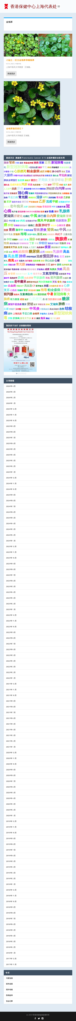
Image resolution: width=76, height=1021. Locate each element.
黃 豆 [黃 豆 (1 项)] (61, 286)
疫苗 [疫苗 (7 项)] (48, 247)
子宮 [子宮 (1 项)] (36, 243)
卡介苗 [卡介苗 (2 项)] (12, 220)
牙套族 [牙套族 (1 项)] (39, 206)
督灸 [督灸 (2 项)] (59, 281)
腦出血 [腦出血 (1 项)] (6, 184)
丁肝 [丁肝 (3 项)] (31, 243)
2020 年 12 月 (11, 752)
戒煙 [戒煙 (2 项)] (47, 269)
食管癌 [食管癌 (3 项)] (11, 273)
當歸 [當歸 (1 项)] (38, 290)
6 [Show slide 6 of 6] (25, 373)
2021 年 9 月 (11, 701)
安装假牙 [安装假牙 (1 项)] (25, 309)
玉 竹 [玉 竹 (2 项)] (30, 273)
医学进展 (9, 984)
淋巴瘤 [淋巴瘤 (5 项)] (42, 216)
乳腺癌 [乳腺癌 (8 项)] (57, 251)
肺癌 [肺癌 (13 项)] (22, 256)
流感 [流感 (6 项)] (49, 201)
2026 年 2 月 (11, 397)
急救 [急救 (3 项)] (61, 308)
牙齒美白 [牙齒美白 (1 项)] (43, 313)
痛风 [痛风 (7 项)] (40, 220)
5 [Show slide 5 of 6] (23, 373)
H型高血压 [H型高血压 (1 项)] (44, 309)
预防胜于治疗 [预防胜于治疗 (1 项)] (53, 243)
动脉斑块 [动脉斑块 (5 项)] (61, 220)
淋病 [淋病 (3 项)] (36, 162)
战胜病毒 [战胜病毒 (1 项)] (36, 260)
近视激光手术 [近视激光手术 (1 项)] (64, 202)
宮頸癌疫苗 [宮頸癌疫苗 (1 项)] (30, 264)
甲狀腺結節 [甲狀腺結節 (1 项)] (33, 202)
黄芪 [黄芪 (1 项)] (38, 318)
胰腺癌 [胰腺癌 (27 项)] (61, 238)
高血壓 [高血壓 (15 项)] (13, 256)
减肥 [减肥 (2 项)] (42, 171)
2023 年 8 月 (11, 569)
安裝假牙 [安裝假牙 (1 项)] (13, 193)
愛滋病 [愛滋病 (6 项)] (61, 216)
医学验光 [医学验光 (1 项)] (39, 286)
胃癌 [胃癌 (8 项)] (12, 230)
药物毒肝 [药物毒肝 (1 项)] (55, 167)
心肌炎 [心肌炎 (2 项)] (13, 290)
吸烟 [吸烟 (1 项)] (12, 282)
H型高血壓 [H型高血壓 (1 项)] (33, 167)
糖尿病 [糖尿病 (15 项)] (34, 251)
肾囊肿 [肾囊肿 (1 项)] (15, 239)
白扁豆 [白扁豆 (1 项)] (21, 239)
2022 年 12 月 (11, 615)
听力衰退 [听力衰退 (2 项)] (14, 299)
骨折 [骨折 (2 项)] (25, 290)
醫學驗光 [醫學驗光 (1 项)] (65, 247)
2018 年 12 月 (11, 890)
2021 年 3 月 (11, 735)
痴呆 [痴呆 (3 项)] (43, 318)
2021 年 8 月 (11, 707)
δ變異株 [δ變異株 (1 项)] (51, 239)
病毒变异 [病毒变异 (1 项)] (48, 175)
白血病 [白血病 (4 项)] (12, 285)
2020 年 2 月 (11, 810)
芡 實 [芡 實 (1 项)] (70, 239)
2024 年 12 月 (11, 478)
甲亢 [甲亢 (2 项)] (44, 167)
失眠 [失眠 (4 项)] (59, 269)
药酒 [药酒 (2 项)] (30, 184)
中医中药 (18, 64)
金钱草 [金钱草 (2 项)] (36, 313)
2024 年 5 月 (11, 518)
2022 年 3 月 (11, 667)
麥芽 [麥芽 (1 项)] (50, 184)
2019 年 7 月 (11, 850)
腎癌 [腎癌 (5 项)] (12, 162)
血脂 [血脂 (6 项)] (38, 225)
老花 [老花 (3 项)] (61, 256)
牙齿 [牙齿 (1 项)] (68, 243)
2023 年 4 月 (11, 592)
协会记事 (9, 1001)
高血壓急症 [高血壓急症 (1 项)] (28, 175)
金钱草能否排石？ (14, 128)
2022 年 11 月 (11, 621)
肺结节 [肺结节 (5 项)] (46, 225)
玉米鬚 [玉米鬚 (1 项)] (18, 309)
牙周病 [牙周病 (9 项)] (43, 180)
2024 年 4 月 (11, 523)
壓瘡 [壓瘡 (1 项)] (63, 171)
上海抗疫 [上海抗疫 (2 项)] (17, 313)
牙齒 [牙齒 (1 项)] (64, 282)
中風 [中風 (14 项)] (33, 215)
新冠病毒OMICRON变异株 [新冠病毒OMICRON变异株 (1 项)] (29, 211)
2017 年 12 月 (11, 958)
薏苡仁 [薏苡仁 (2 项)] (34, 180)
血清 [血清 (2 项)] (20, 247)
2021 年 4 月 (11, 730)
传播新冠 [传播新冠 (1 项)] (49, 252)
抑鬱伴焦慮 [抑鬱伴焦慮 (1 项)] (18, 175)
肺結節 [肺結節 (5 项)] (50, 188)
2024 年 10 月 (11, 489)
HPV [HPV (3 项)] (45, 197)
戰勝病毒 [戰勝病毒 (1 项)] (15, 269)
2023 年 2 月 (11, 604)
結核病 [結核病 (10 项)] (23, 251)
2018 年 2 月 (11, 947)
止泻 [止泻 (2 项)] (42, 251)
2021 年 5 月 (11, 724)
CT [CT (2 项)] (33, 285)
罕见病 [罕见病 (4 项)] (63, 175)
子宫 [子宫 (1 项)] (12, 171)
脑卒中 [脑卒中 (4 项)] (19, 230)
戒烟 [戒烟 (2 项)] (22, 299)
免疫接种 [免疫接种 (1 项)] (40, 247)
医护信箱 (9, 989)
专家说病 (9, 978)
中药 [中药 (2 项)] (38, 239)
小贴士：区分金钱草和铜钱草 (20, 60)
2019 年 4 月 (11, 867)
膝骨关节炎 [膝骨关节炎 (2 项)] (25, 318)
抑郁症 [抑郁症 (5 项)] (43, 243)
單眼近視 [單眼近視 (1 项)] (41, 304)
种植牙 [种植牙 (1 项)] (12, 309)
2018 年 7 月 (11, 918)
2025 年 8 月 (11, 432)
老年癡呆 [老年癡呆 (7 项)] (20, 281)
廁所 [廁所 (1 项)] (69, 184)
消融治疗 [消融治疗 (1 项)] (20, 286)
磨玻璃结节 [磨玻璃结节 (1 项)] (56, 247)
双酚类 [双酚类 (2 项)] (62, 243)
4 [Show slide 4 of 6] (22, 373)
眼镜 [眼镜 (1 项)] (48, 304)
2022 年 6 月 (11, 649)
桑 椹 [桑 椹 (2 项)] (45, 299)
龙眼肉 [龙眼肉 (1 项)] (21, 260)
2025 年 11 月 (11, 415)
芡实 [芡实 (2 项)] (54, 281)
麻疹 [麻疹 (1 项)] (18, 221)
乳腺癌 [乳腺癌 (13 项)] (64, 211)
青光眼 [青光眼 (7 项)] (20, 264)
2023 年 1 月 (11, 609)
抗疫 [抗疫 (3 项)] (14, 188)
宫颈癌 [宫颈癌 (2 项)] (16, 234)
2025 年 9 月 (11, 426)
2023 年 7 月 (11, 575)
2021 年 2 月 (11, 741)
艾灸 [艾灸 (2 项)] (68, 171)
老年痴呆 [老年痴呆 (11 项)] (16, 206)
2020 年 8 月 (11, 775)
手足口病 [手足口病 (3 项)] (13, 197)
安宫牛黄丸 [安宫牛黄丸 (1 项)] (32, 234)
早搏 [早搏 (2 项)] (67, 304)
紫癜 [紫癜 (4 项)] (41, 162)
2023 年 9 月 (11, 564)
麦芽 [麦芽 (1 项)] (58, 318)
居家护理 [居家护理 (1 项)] (64, 260)
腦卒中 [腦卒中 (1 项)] (53, 264)
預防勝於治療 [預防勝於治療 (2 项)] (54, 299)
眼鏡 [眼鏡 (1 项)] (10, 252)
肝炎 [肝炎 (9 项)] (43, 229)
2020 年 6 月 (11, 787)
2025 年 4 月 (11, 455)
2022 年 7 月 (11, 644)
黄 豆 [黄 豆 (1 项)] (34, 318)
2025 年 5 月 (11, 449)
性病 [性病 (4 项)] (6, 243)
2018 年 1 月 (11, 953)
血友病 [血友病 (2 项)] (21, 180)
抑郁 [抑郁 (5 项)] (11, 225)
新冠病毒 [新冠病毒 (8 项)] (60, 294)
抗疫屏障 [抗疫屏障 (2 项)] (28, 277)
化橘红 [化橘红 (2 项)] (26, 216)
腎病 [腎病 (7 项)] (37, 230)
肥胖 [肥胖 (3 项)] (8, 201)
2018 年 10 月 (11, 901)
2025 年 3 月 (11, 460)
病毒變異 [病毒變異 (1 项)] (51, 234)
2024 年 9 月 (11, 495)
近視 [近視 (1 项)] (35, 294)
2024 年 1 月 (11, 541)
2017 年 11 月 (11, 964)
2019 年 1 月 (11, 884)
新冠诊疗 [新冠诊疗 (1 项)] (24, 225)
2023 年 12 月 (11, 546)
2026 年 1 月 (11, 403)
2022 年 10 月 (11, 626)
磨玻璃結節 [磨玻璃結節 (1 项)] (14, 243)
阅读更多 (11, 73)
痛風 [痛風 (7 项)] (11, 260)
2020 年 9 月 (11, 770)
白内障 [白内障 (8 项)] (60, 188)
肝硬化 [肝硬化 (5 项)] (18, 216)
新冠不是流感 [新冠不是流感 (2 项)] (14, 304)
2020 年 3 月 (11, 804)
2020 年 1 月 (11, 815)
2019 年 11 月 (11, 827)
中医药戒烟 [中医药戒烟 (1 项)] (28, 230)
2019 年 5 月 (11, 861)
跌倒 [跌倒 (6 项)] (21, 277)
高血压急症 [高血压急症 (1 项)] (54, 309)
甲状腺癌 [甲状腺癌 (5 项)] (49, 220)
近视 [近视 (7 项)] (48, 162)
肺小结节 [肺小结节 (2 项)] (56, 171)
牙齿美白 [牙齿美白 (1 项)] (40, 269)
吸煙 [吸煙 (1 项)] (42, 211)
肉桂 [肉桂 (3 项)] (22, 220)
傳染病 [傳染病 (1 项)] (53, 225)
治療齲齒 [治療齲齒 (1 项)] (65, 193)
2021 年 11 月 (11, 689)
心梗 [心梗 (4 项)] (57, 260)
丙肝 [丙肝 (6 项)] (24, 184)
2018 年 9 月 (11, 907)
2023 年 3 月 (11, 598)
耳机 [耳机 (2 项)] (47, 277)
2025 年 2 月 (11, 466)
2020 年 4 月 (11, 798)
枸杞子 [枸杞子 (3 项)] (58, 234)
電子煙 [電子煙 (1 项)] (53, 318)
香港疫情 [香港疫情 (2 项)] (46, 206)
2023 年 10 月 (11, 558)
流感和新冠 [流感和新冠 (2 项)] (15, 184)
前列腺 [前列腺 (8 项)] (8, 294)
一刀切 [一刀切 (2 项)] (44, 184)
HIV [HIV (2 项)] (54, 206)
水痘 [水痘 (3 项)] (47, 264)
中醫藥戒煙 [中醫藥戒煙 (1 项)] (40, 264)
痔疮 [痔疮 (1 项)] (49, 167)
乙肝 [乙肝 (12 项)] (42, 201)
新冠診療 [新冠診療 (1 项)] (32, 290)
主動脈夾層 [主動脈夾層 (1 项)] (60, 206)
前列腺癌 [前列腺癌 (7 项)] (56, 277)
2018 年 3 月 (11, 941)
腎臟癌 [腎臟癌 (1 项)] (31, 193)
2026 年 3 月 (11, 392)
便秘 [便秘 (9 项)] (30, 304)
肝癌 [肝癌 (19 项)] (68, 179)
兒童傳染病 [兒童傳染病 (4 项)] (26, 294)
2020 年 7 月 (11, 781)
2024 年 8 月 (11, 500)
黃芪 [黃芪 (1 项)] (45, 234)
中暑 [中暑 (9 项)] (50, 294)
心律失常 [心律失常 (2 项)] (61, 225)
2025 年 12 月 (11, 409)
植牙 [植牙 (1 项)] (65, 184)
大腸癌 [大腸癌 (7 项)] (8, 175)
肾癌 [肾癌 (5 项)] (69, 216)
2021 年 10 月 (11, 695)
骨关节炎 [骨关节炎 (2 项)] (37, 273)
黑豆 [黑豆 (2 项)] (24, 304)
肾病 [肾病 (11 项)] (50, 229)
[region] (20, 351)
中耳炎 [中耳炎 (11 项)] (34, 308)
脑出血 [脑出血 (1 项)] (55, 175)
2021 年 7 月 (11, 712)
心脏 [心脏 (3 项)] (6, 308)
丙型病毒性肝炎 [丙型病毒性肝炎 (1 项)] (41, 193)
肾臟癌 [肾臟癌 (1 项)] (20, 290)
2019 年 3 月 (11, 873)
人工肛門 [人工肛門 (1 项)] (7, 189)
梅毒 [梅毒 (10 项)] (23, 234)
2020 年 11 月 (11, 758)
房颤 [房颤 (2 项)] (10, 318)
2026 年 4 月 (11, 386)
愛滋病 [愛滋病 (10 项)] (9, 215)
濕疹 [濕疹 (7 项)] (32, 239)
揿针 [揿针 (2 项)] (56, 211)
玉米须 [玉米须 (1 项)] (50, 313)
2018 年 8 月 (11, 913)
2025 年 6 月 (11, 443)
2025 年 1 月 (11, 472)
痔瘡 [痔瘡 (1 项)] (61, 184)
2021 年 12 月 (11, 684)
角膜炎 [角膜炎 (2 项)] (53, 269)
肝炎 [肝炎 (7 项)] (20, 188)
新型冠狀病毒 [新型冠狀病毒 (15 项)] (17, 166)
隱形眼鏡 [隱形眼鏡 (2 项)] (41, 294)
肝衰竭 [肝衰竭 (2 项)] (16, 318)
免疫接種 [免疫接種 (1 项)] (36, 184)
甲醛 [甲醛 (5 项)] (55, 201)
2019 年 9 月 (11, 838)
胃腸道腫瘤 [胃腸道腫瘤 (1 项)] (64, 167)
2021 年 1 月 (11, 747)
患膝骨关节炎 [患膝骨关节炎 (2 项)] (10, 247)
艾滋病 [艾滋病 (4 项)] (54, 304)
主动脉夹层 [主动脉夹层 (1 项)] (53, 286)
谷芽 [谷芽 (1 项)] (26, 206)
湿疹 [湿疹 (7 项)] (39, 197)
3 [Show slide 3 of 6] (20, 373)
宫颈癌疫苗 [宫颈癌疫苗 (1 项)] (24, 243)
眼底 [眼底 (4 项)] (39, 234)
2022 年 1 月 (11, 678)
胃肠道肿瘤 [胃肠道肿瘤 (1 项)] (28, 163)
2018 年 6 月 (11, 924)
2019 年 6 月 (11, 855)
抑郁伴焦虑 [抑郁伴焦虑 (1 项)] (31, 256)
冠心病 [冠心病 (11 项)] (23, 192)
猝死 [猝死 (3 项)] (15, 251)
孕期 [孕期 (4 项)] (9, 239)
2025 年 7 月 (11, 437)
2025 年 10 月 (11, 420)
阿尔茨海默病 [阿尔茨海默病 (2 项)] (45, 281)
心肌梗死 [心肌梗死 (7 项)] (20, 171)
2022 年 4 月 (11, 661)
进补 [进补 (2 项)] (10, 313)
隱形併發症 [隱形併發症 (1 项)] (31, 269)
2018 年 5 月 (11, 930)
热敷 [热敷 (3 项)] (51, 211)
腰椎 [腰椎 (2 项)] (59, 264)
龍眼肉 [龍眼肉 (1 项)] (16, 294)
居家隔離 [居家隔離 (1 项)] (52, 197)
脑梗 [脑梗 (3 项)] (6, 162)
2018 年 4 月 (11, 936)
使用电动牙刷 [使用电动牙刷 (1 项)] (38, 175)
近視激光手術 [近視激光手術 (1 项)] (31, 221)
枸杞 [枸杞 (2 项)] (56, 230)
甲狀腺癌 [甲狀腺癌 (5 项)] (39, 277)
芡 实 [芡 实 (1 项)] (26, 239)
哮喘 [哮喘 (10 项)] (55, 184)
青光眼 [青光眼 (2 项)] (59, 197)
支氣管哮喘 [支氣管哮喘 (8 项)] (56, 180)
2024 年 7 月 (11, 506)
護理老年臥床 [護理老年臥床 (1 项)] (32, 282)
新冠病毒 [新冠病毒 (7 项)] (57, 162)
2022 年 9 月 (11, 632)
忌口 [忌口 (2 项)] (6, 220)
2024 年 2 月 (11, 535)
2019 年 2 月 (11, 878)
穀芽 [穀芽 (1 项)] (46, 211)
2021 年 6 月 (11, 718)
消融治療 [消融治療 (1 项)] (12, 264)
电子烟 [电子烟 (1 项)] (14, 211)
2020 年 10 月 (11, 764)
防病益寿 (9, 995)
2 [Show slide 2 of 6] (18, 373)
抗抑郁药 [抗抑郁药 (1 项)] (65, 264)
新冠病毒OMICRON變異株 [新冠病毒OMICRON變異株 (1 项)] (35, 189)
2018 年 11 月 (11, 895)
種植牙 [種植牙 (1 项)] (27, 180)
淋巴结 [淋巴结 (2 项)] (25, 201)
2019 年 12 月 (11, 821)
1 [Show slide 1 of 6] (16, 373)
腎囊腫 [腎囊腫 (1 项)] (17, 225)
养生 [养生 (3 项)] (56, 256)
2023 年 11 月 (11, 552)
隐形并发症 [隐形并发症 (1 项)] (16, 202)
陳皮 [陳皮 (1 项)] (48, 318)
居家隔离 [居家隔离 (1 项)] (62, 274)
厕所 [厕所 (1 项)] (40, 167)
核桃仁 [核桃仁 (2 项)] (31, 225)
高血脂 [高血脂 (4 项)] (28, 285)
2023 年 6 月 (11, 581)
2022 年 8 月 (11, 638)
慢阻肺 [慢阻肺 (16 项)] (48, 256)
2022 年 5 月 (11, 655)
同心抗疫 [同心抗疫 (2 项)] (49, 260)
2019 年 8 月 (11, 844)
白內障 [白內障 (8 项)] (51, 216)
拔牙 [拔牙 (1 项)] (16, 260)
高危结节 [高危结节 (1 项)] (13, 278)
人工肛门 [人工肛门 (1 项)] (32, 247)
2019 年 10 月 (11, 833)
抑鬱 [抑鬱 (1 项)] (17, 163)
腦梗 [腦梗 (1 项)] (21, 163)
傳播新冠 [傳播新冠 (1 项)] (32, 197)
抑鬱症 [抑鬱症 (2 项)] (48, 171)
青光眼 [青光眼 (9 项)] (23, 197)
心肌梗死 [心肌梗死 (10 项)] (35, 299)
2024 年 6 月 (11, 512)
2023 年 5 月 (11, 586)
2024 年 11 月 (11, 483)
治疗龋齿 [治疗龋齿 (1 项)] (28, 260)
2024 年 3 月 (11, 529)
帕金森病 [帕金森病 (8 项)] (33, 171)
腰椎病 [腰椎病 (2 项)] (44, 239)
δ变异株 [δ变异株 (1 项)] (23, 269)
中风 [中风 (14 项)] (62, 229)
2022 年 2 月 (11, 672)
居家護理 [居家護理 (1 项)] (32, 206)
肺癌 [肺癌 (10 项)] (61, 304)
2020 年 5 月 (11, 792)
